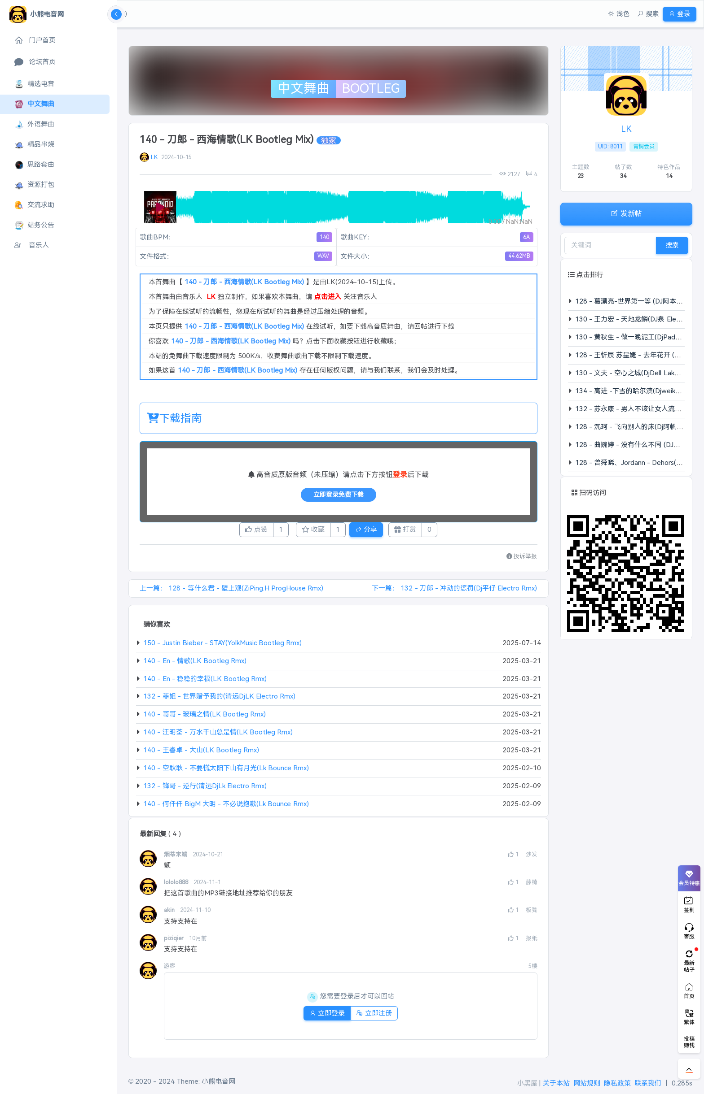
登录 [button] (676, 13)
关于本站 (556, 1083)
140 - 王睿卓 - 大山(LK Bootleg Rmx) (201, 752)
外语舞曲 (34, 124)
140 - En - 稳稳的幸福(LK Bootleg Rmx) (205, 681)
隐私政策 (617, 1083)
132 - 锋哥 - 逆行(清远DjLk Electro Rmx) (205, 788)
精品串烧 (34, 144)
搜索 (672, 245)
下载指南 (174, 418)
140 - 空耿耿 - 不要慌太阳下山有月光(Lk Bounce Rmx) (226, 770)
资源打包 (34, 185)
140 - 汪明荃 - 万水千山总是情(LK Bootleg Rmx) (218, 734)
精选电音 (34, 84)
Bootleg (371, 88)
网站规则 (586, 1083)
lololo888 (177, 884)
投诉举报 (521, 559)
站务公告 (34, 225)
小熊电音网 (218, 1081)
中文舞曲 (34, 104)
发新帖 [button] (626, 213)
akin (170, 912)
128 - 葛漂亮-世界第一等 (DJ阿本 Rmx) (634, 301)
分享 (373, 530)
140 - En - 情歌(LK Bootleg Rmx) (194, 663)
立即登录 (323, 1016)
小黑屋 (527, 1083)
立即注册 (377, 1016)
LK (154, 157)
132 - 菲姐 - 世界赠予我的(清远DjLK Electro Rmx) (219, 699)
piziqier (174, 941)
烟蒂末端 (176, 857)
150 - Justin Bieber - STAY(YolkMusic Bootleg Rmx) (222, 645)
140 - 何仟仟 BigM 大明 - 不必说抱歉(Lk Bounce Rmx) (225, 806)
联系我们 (647, 1083)
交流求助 (34, 205)
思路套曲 (34, 164)
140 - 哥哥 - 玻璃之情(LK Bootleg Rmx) (204, 717)
